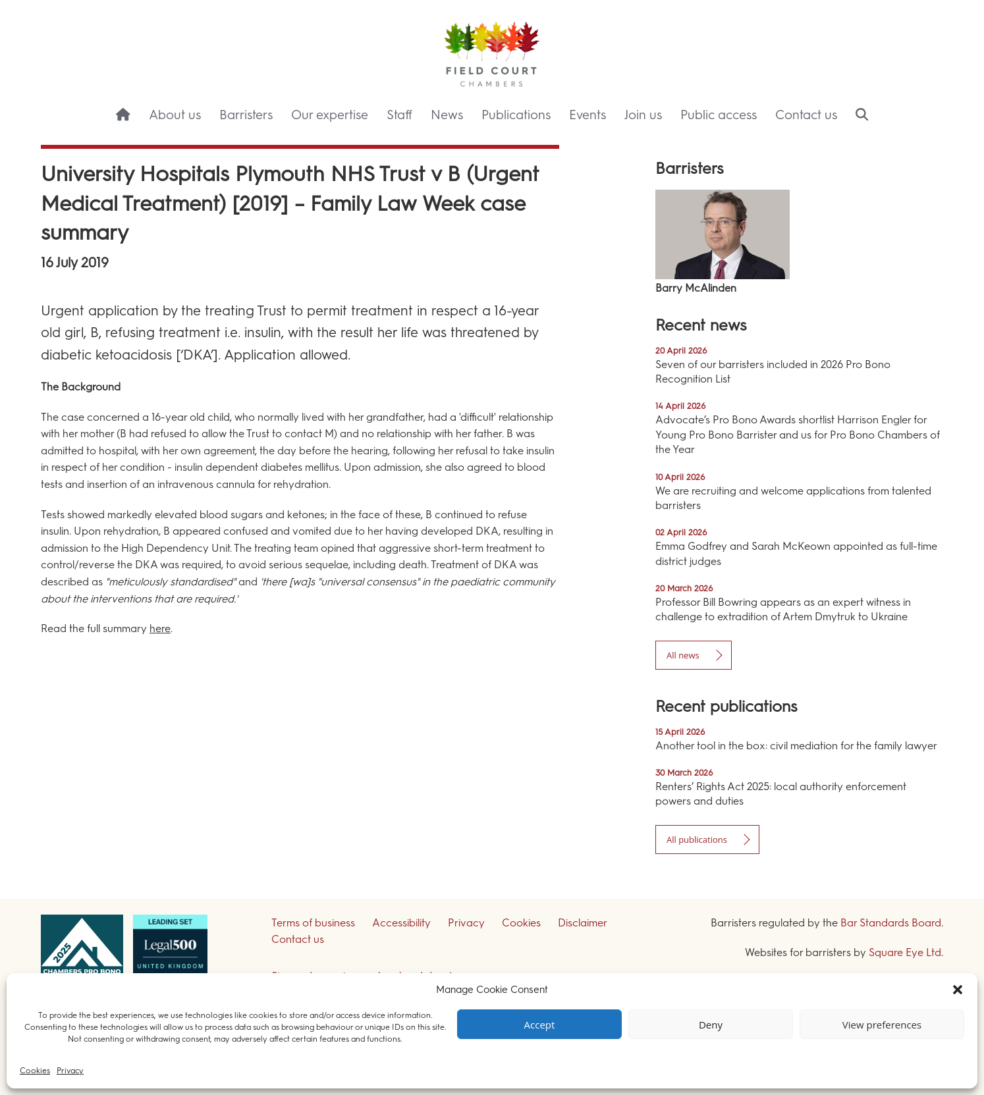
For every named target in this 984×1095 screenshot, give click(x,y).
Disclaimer (582, 923)
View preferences (881, 1024)
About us (175, 114)
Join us (643, 114)
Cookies (35, 1070)
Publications (516, 114)
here (160, 628)
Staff (399, 114)
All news (683, 655)
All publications (697, 839)
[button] (957, 989)
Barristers (246, 114)
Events (587, 114)
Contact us (806, 114)
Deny (711, 1024)
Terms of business (313, 923)
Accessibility (401, 923)
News (447, 114)
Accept (539, 1024)
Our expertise (329, 114)
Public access (718, 114)
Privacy (70, 1070)
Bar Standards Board (890, 923)
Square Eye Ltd (905, 952)
